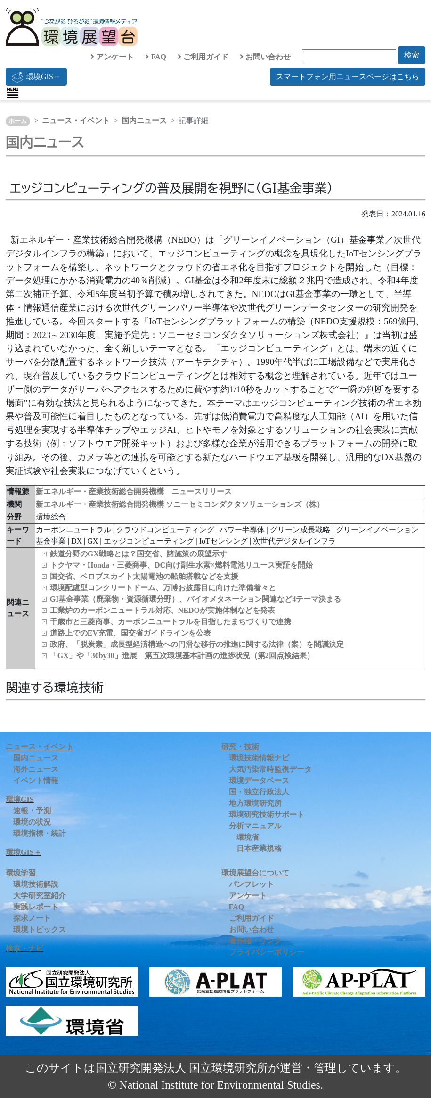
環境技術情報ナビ (259, 758)
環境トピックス (39, 929)
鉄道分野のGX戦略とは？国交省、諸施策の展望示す (138, 554)
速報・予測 (32, 811)
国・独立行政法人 (259, 792)
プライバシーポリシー (266, 952)
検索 (411, 55)
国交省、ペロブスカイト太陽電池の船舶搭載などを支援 (144, 576)
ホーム (17, 121)
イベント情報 (35, 780)
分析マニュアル (255, 826)
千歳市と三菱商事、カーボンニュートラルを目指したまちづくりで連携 (170, 622)
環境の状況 (32, 822)
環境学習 (21, 873)
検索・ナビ (24, 948)
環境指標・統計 (39, 833)
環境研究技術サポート (266, 814)
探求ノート (32, 918)
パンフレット (251, 884)
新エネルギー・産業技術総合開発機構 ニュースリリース (134, 491)
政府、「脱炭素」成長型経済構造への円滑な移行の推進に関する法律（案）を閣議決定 (197, 644)
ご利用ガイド (203, 57)
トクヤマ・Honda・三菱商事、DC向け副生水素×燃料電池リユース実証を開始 (181, 565)
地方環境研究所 (255, 803)
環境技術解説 (35, 884)
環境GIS (20, 799)
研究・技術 (240, 747)
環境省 (247, 837)
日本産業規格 (259, 848)
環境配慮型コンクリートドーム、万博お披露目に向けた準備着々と (163, 588)
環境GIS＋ (36, 77)
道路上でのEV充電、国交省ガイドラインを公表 (130, 633)
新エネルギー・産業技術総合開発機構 (101, 504)
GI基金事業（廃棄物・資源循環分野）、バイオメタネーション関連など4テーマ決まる (196, 599)
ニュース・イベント (76, 120)
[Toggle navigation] (13, 93)
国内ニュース (144, 120)
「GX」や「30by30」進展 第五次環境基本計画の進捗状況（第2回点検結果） (182, 656)
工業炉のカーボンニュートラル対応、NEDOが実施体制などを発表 (162, 610)
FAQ (155, 57)
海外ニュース (35, 769)
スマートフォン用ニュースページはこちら (347, 77)
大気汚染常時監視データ (270, 769)
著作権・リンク (255, 941)
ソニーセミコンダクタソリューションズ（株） (245, 504)
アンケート (112, 57)
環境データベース (259, 780)
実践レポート (35, 907)
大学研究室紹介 (39, 896)
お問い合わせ (265, 57)
